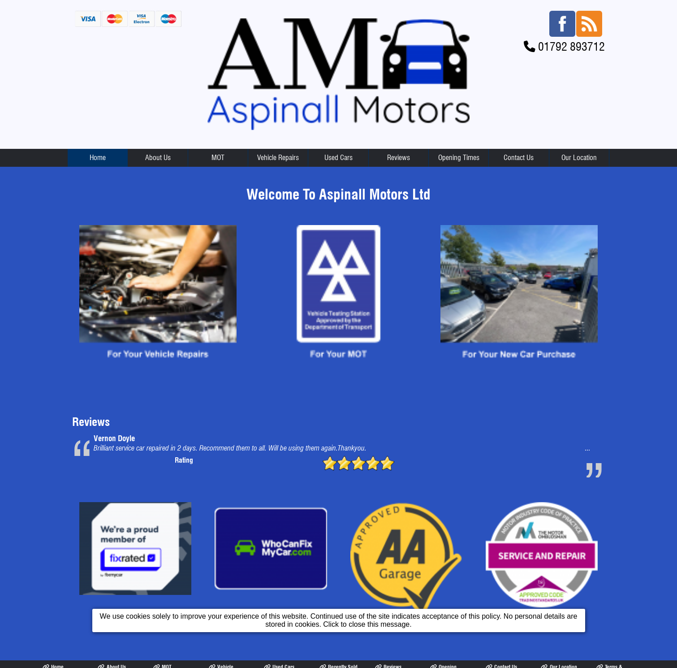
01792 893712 (571, 46)
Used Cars (338, 157)
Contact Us (519, 157)
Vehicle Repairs (278, 157)
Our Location (579, 157)
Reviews (398, 157)
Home (98, 157)
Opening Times (458, 157)
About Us (158, 157)
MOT (217, 157)
